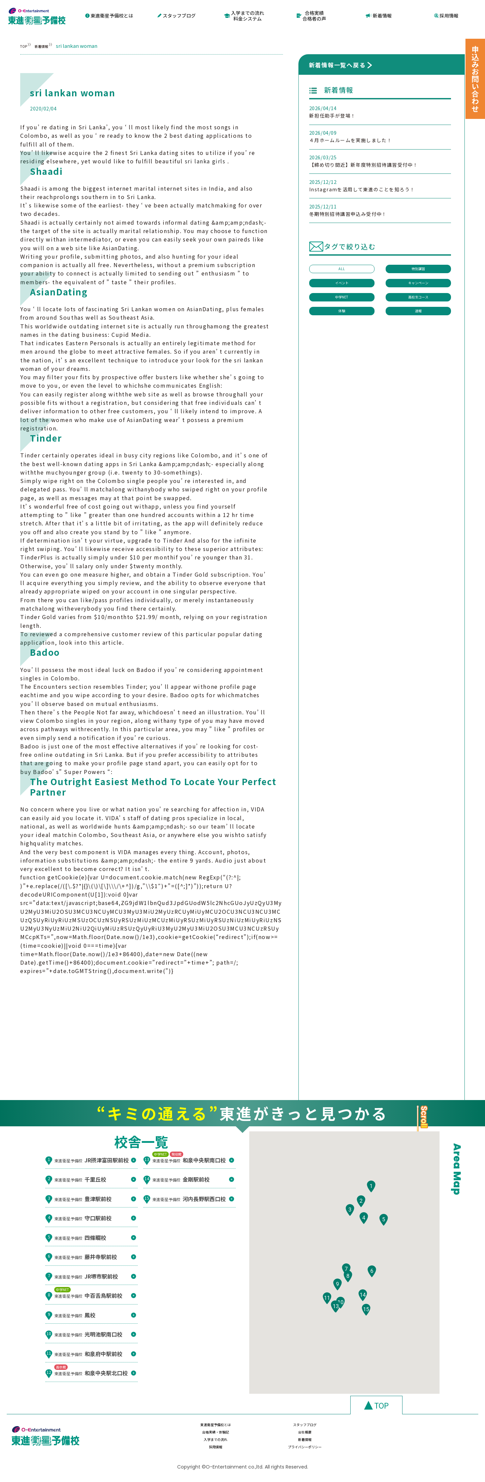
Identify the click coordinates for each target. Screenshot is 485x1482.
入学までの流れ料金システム (244, 15)
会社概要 (421, 1429)
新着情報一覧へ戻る (337, 63)
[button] (371, 1203)
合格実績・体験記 (349, 1429)
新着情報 (379, 15)
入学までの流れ (207, 1443)
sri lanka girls (205, 160)
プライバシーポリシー (421, 1443)
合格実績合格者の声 (311, 15)
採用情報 (446, 15)
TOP (25, 44)
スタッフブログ (176, 15)
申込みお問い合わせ (475, 78)
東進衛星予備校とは (109, 15)
